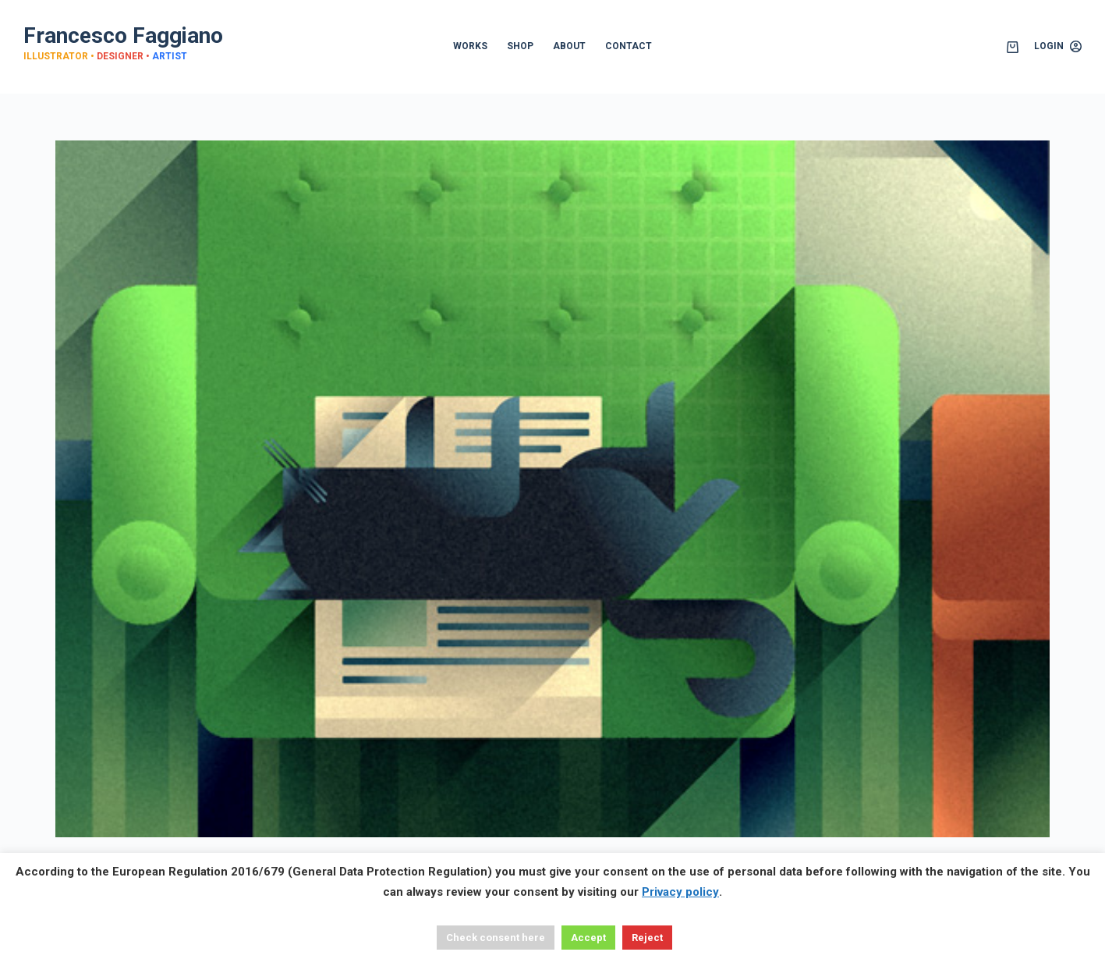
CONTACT (628, 46)
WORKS (470, 46)
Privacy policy (680, 892)
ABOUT (569, 46)
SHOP (520, 46)
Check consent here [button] (495, 937)
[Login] (1058, 47)
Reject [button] (647, 937)
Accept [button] (588, 937)
